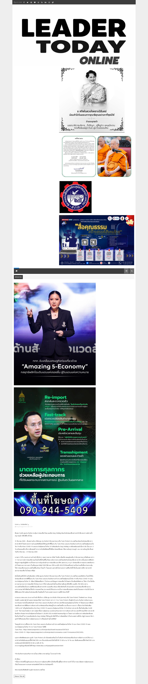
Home (17, 524)
